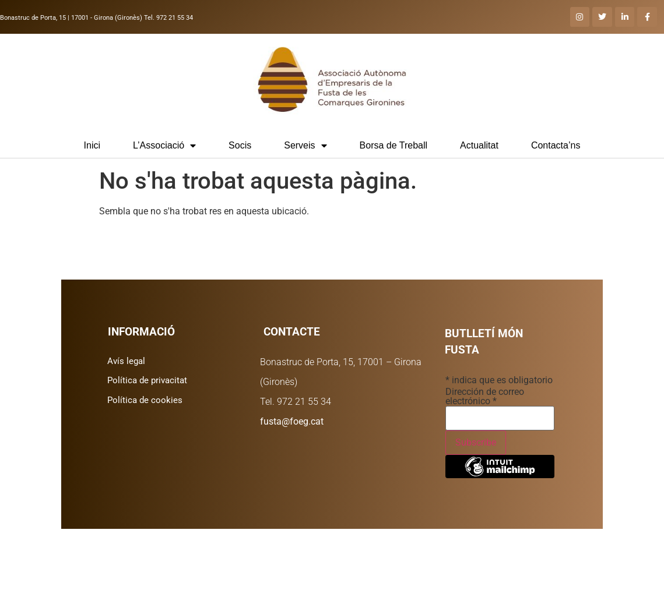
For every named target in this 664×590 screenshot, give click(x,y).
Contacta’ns (556, 145)
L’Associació (164, 145)
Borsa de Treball (394, 145)
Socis (240, 145)
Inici (92, 145)
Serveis (305, 145)
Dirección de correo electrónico (484, 396)
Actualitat (479, 145)
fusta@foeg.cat (292, 421)
